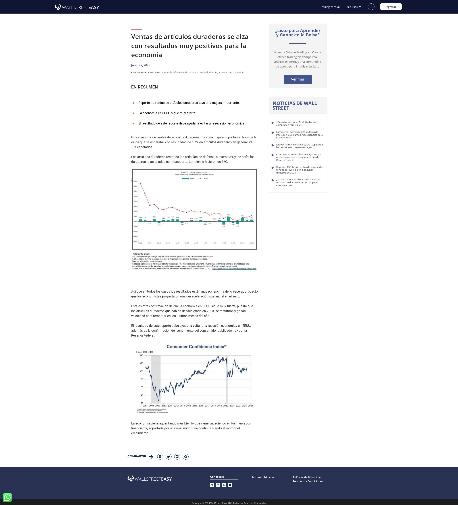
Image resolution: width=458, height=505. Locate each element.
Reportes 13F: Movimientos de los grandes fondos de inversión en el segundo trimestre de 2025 (299, 170)
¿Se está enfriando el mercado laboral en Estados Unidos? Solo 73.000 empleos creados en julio (298, 182)
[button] (160, 457)
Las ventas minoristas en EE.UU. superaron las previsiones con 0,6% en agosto (299, 146)
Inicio (133, 72)
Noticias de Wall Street (149, 72)
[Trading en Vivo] (330, 7)
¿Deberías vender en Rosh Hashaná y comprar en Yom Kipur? (296, 124)
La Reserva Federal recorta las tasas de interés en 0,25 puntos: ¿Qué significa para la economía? (299, 135)
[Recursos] (354, 7)
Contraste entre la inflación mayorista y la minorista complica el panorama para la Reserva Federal (298, 157)
